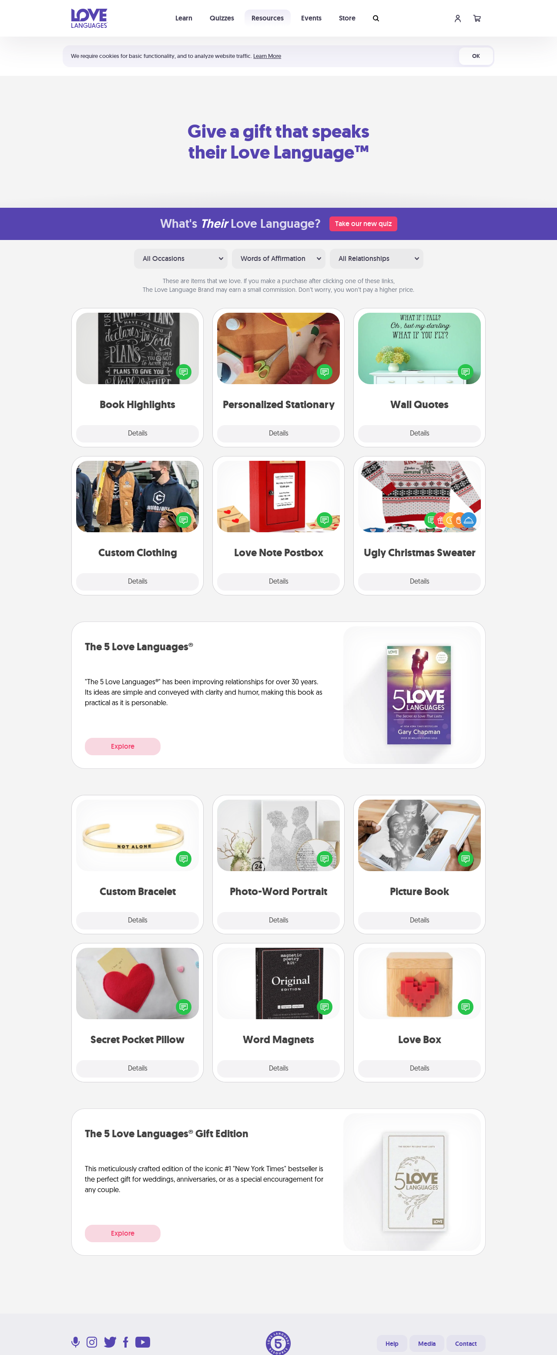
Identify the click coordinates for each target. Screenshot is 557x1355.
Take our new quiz (363, 223)
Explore (122, 746)
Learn (183, 18)
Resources (268, 18)
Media (427, 1344)
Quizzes (222, 18)
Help (392, 1344)
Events (311, 18)
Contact (466, 1344)
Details (138, 433)
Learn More (267, 56)
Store (347, 18)
